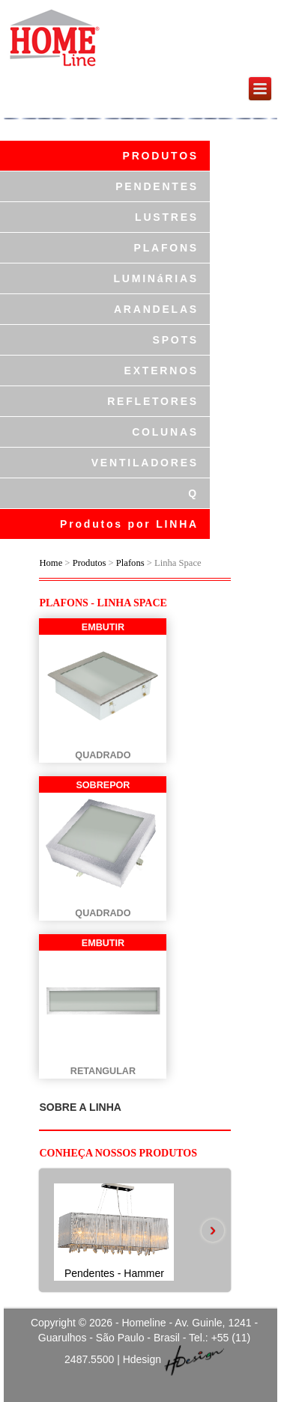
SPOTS (176, 340)
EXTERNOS (161, 371)
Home (50, 563)
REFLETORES (153, 401)
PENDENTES (157, 186)
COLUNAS (165, 432)
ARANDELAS (156, 309)
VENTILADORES (145, 463)
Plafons (130, 563)
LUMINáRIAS (156, 278)
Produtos (91, 563)
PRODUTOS (161, 156)
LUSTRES (167, 217)
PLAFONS (166, 248)
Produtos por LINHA (129, 524)
